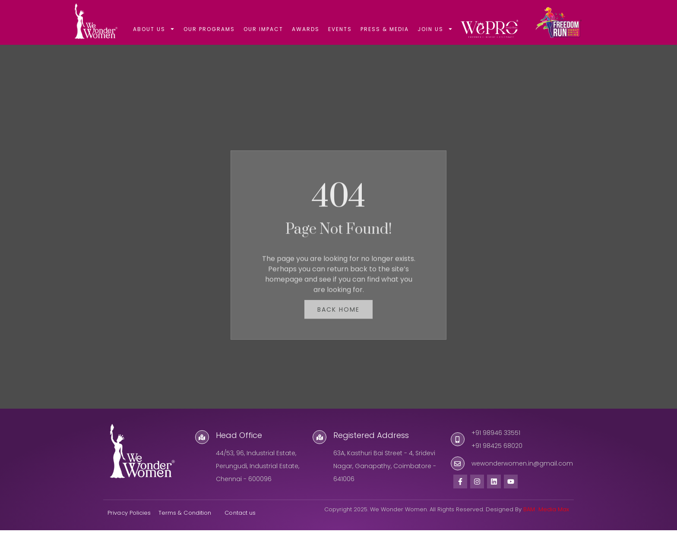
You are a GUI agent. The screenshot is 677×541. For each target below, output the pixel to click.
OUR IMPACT (263, 29)
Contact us (241, 523)
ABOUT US (154, 29)
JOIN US (435, 29)
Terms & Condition (185, 523)
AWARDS (306, 29)
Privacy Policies (129, 523)
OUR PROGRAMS (209, 29)
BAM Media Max (546, 520)
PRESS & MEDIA (385, 29)
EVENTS (340, 29)
